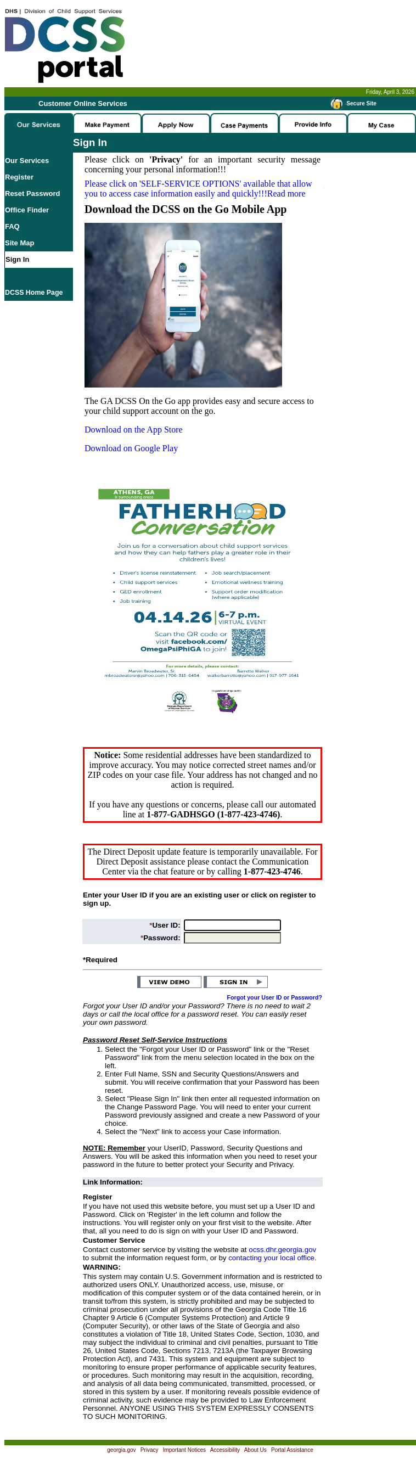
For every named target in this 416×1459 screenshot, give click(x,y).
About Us (255, 1450)
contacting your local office (271, 1258)
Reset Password (32, 193)
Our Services (27, 160)
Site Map (19, 243)
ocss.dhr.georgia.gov (282, 1249)
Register (19, 177)
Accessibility (225, 1450)
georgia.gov (121, 1450)
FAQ (12, 226)
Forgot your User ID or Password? (275, 997)
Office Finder (27, 210)
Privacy (149, 1450)
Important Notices (184, 1450)
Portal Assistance (292, 1450)
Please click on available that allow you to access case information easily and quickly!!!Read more (198, 188)
